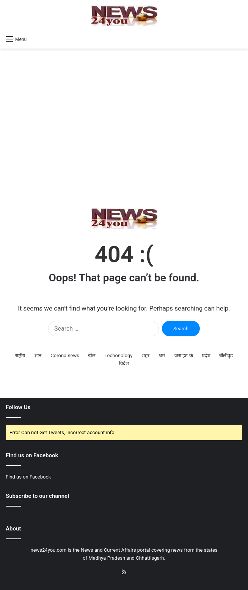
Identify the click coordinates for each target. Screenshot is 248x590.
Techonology (118, 355)
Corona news (64, 355)
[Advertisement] (124, 128)
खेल (92, 355)
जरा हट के (183, 355)
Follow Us (18, 407)
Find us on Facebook (28, 477)
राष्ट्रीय (20, 355)
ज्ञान (38, 355)
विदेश (124, 363)
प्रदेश (206, 355)
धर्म (162, 355)
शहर (145, 355)
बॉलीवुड (226, 355)
